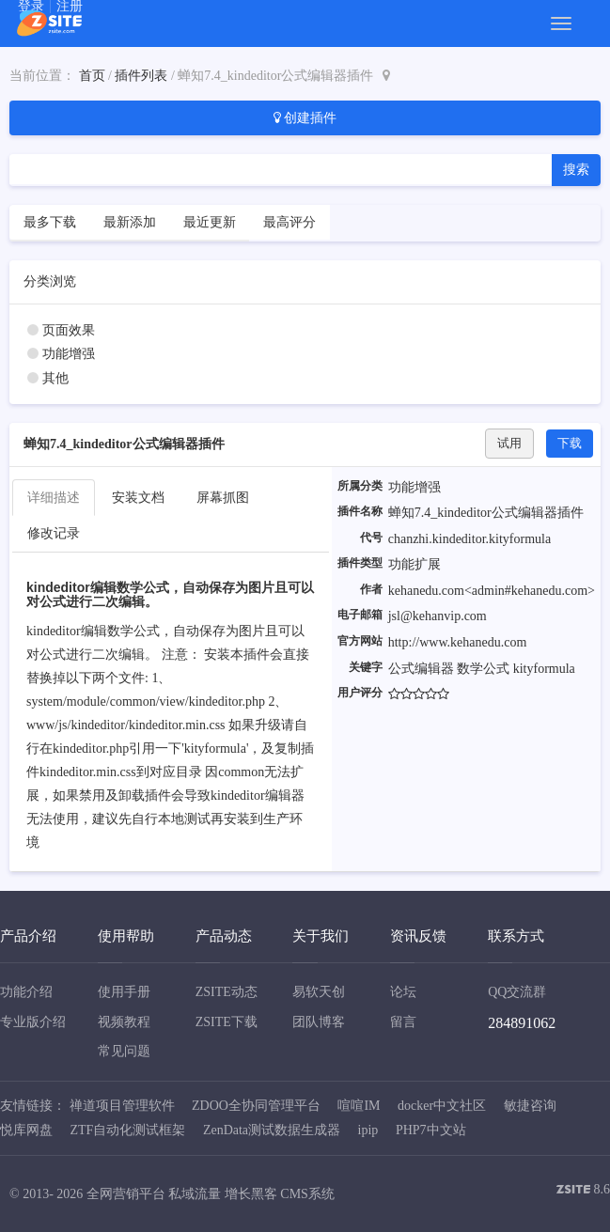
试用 (509, 443)
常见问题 (124, 1051)
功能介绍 (26, 992)
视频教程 (124, 1022)
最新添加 (129, 222)
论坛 (403, 992)
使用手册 (124, 992)
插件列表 (141, 76)
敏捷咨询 (530, 1106)
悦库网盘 (26, 1130)
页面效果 (68, 330)
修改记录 (53, 533)
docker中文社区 (442, 1106)
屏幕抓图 (222, 498)
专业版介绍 (33, 1022)
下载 (569, 443)
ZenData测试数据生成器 (271, 1130)
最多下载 (49, 222)
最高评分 (289, 222)
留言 (403, 1022)
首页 (92, 76)
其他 (55, 378)
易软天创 (318, 992)
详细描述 (53, 498)
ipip (368, 1130)
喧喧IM (358, 1106)
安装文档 (138, 498)
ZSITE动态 (227, 992)
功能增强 (68, 354)
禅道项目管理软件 (122, 1106)
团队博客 (318, 1022)
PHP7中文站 (431, 1130)
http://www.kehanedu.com (457, 642)
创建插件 (305, 117)
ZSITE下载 (227, 1022)
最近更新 (209, 222)
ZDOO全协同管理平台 (256, 1106)
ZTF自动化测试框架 (128, 1130)
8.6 (583, 1191)
